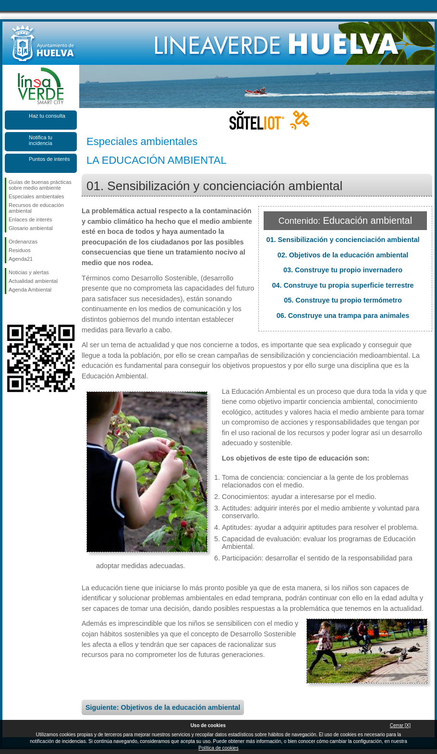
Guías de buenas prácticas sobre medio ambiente (40, 185)
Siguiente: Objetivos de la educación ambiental (162, 707)
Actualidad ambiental (33, 281)
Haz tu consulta (47, 116)
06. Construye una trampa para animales (343, 315)
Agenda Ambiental (30, 289)
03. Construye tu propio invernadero (342, 270)
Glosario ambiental (31, 228)
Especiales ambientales (36, 196)
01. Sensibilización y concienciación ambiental (342, 239)
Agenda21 (21, 259)
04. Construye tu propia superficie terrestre (342, 285)
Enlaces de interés (30, 219)
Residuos (20, 250)
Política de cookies (218, 748)
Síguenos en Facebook (10, 309)
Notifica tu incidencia (40, 140)
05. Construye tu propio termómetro (342, 300)
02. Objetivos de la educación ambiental (343, 255)
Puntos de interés (49, 159)
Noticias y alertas (29, 272)
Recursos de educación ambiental (36, 208)
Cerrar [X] (400, 725)
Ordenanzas (23, 241)
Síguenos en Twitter (26, 309)
